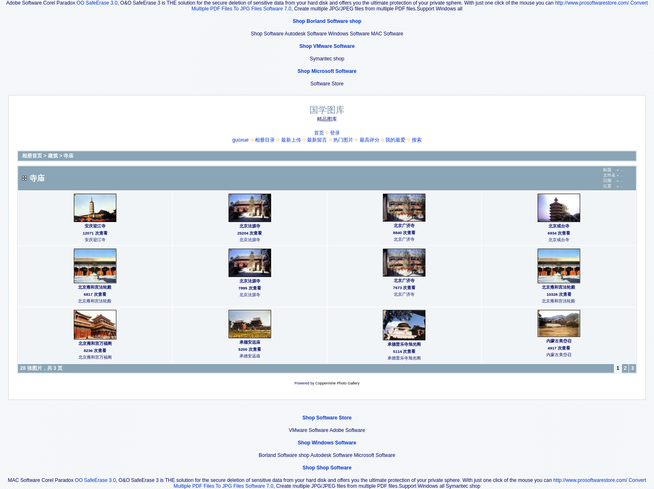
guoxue (240, 140)
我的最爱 (395, 140)
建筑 (53, 156)
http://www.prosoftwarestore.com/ (592, 3)
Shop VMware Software (327, 46)
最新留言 (317, 140)
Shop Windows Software (327, 443)
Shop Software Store (327, 418)
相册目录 (265, 140)
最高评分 (370, 140)
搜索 (417, 140)
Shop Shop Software (326, 468)
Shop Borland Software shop (327, 21)
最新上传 (291, 140)
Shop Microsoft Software (326, 71)
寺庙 (68, 156)
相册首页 (32, 156)
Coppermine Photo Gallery (337, 383)
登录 (335, 133)
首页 (319, 133)
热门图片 (343, 140)
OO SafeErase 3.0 (97, 3)
